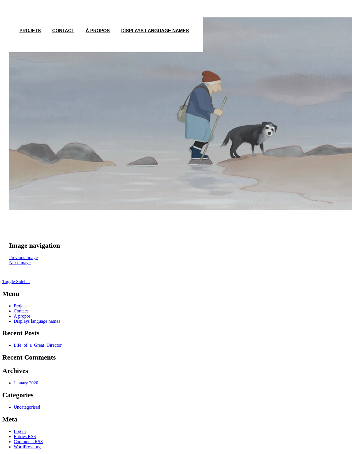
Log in (20, 431)
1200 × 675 (27, 223)
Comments (28, 441)
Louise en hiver (29, 231)
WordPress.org (27, 446)
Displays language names (155, 30)
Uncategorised (27, 407)
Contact (63, 30)
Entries (25, 436)
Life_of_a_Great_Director (38, 345)
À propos (98, 30)
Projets (20, 305)
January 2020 (26, 382)
